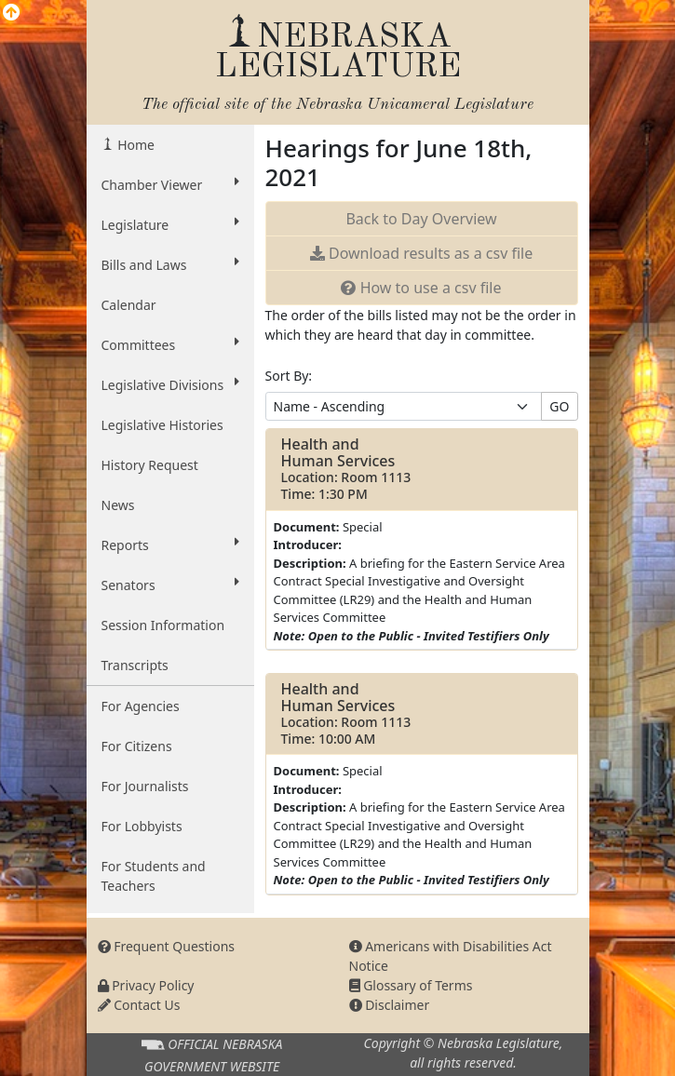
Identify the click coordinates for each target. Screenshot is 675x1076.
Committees (170, 344)
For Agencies (140, 706)
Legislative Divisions (170, 384)
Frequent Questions (167, 946)
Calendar (128, 305)
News (118, 505)
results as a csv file (421, 253)
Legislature (170, 224)
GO (559, 406)
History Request (149, 465)
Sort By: (289, 375)
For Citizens (136, 746)
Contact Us (139, 1005)
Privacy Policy (146, 985)
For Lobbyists (141, 826)
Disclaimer (389, 1005)
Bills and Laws (170, 264)
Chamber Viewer (170, 184)
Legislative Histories (162, 425)
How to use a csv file (421, 287)
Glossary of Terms (411, 985)
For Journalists (145, 786)
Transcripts (135, 665)
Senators (170, 584)
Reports (170, 544)
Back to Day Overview (420, 218)
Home (135, 145)
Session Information (163, 625)
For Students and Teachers (153, 875)
